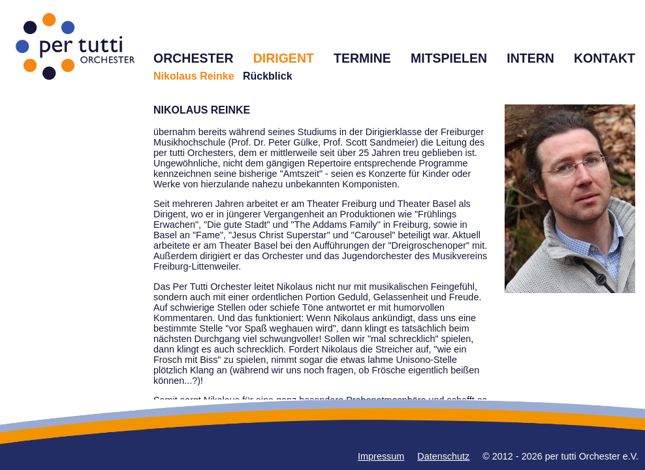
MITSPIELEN (449, 58)
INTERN (530, 58)
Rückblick (267, 76)
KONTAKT (604, 58)
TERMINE (362, 58)
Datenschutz (443, 456)
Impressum (381, 456)
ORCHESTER (193, 58)
